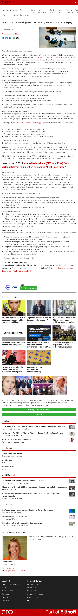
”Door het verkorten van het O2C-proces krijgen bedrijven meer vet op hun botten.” (64, 320)
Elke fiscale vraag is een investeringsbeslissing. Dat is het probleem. (27, 510)
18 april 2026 (32, 339)
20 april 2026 (57, 314)
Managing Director (9, 467)
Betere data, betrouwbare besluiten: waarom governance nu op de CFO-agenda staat (38, 344)
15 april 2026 (6, 364)
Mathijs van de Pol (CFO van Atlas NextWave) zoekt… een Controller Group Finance (32, 433)
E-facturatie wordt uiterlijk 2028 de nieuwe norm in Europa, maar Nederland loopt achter (34, 487)
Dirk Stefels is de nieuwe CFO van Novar (16, 440)
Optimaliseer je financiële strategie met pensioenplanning (23, 523)
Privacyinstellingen (33, 597)
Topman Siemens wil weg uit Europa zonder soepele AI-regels (39, 320)
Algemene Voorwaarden (35, 594)
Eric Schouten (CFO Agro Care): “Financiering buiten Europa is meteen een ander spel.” (34, 426)
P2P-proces (24, 69)
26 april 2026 (6, 314)
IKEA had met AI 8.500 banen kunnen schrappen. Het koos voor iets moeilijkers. (13, 320)
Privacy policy (32, 591)
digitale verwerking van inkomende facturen (49, 57)
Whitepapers (7, 504)
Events (4, 587)
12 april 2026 (32, 364)
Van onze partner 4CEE (10, 34)
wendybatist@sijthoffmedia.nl (15, 571)
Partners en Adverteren (10, 584)
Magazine (5, 597)
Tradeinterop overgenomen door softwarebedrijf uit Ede (22, 481)
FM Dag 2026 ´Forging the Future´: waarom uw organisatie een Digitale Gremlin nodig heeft (12, 369)
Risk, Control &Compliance (24, 12)
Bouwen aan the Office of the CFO (14, 516)
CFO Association (7, 591)
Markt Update (8, 475)
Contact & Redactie (34, 584)
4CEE (22, 285)
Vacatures (6, 448)
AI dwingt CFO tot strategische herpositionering (34, 369)
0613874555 (9, 568)
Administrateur (7, 460)
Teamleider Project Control (12, 453)
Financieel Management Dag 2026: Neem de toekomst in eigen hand (63, 344)
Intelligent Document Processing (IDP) (30, 123)
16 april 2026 (57, 339)
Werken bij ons (32, 587)
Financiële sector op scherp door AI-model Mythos (13, 343)
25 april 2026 (32, 314)
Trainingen (5, 594)
